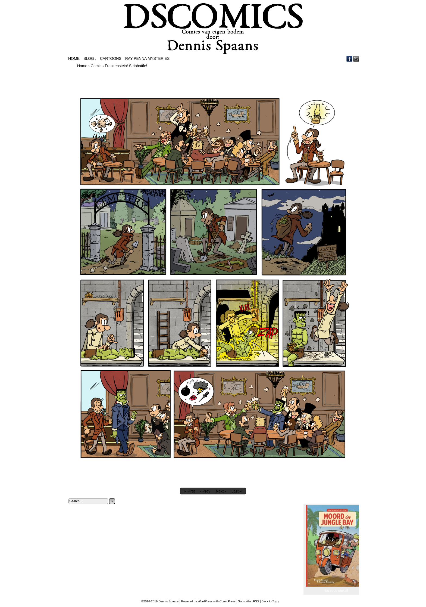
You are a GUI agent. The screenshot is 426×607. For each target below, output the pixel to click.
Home (74, 58)
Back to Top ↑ (271, 601)
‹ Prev (205, 491)
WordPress (205, 601)
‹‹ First (189, 491)
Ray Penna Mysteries (147, 58)
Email (356, 58)
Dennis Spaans (168, 601)
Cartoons (110, 58)
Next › (221, 491)
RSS (256, 601)
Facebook (349, 58)
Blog (89, 58)
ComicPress (228, 601)
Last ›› (236, 491)
